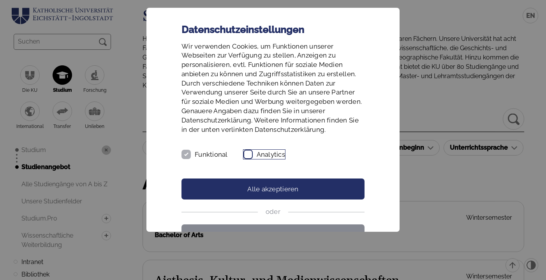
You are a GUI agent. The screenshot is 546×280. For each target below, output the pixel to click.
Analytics (271, 154)
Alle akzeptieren (272, 189)
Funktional (211, 154)
